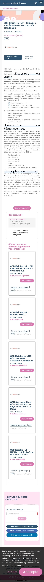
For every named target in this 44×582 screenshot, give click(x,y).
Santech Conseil (12, 31)
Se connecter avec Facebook (22, 531)
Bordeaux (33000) (18, 366)
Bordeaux (13, 35)
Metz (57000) (16, 320)
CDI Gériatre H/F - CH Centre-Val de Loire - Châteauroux (21, 268)
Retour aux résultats (10, 8)
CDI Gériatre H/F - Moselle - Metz (19, 313)
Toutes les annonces (17, 219)
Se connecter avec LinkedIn (22, 535)
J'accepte (30, 572)
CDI (14, 226)
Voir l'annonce (27, 281)
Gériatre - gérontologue (21, 224)
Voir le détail (12, 572)
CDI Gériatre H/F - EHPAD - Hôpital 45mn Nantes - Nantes (22, 452)
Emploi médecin (18, 221)
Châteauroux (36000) (20, 276)
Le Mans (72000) (17, 414)
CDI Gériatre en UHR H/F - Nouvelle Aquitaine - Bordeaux (21, 358)
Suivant (22, 519)
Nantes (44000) (17, 459)
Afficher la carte (22, 208)
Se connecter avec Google (22, 527)
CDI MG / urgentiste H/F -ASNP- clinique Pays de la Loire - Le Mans (20, 405)
